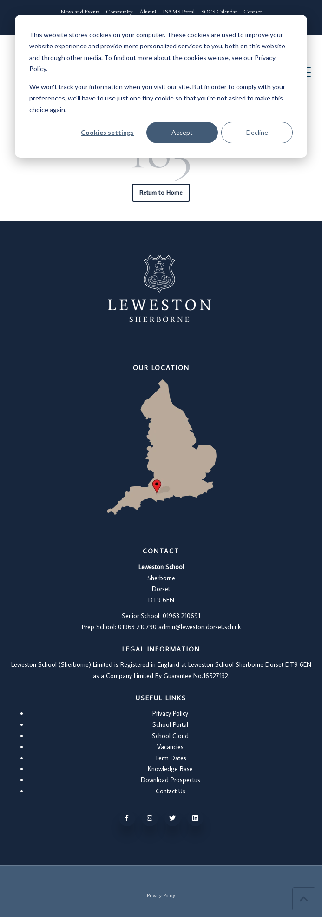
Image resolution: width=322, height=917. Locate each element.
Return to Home (161, 192)
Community (119, 11)
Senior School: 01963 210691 (161, 615)
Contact (252, 11)
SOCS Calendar (219, 11)
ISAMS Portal (179, 11)
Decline (257, 132)
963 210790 (140, 627)
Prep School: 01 (103, 627)
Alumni (147, 11)
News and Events (79, 11)
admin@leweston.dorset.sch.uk (199, 627)
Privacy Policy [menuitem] (161, 894)
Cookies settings (107, 132)
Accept (182, 132)
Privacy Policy (170, 713)
